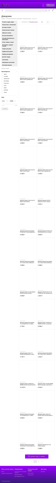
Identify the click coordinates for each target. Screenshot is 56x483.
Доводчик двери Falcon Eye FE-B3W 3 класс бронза (45, 79)
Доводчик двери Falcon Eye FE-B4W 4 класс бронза (45, 140)
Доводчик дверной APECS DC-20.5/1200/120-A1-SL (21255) (45, 231)
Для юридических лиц (19, 476)
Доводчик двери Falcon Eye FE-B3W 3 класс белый (27, 140)
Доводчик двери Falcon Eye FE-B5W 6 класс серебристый (45, 170)
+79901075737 (50, 4)
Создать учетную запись (6, 473)
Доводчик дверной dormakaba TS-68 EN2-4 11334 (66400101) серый (27, 231)
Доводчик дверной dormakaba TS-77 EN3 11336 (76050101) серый (45, 262)
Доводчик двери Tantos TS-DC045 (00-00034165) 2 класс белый (27, 353)
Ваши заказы (31, 473)
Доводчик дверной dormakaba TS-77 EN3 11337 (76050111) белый (45, 353)
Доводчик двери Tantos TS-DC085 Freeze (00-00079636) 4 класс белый (45, 415)
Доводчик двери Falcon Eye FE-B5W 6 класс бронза (27, 201)
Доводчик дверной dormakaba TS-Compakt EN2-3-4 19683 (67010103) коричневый (27, 323)
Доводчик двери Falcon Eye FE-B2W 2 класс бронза (45, 48)
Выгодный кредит (18, 474)
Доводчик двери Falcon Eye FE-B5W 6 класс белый (45, 109)
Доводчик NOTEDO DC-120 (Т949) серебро (44, 445)
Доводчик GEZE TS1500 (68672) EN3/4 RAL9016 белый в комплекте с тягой (27, 292)
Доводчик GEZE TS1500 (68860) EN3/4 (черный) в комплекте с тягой (45, 384)
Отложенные (30, 474)
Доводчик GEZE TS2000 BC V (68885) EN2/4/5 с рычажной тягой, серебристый (45, 323)
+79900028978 (50, 6)
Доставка (43, 471)
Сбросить (5, 109)
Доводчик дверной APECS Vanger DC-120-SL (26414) (44, 201)
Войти (2, 471)
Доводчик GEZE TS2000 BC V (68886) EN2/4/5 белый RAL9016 (27, 384)
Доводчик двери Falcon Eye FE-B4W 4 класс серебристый (27, 109)
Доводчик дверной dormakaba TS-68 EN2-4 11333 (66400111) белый (27, 445)
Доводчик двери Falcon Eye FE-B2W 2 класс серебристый (27, 48)
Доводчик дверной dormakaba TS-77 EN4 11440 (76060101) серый (27, 262)
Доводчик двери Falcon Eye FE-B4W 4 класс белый (27, 170)
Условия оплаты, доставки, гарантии (20, 472)
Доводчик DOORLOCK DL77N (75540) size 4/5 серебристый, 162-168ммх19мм (45, 292)
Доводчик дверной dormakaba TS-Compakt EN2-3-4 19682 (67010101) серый (27, 415)
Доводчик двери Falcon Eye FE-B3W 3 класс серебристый (27, 79)
